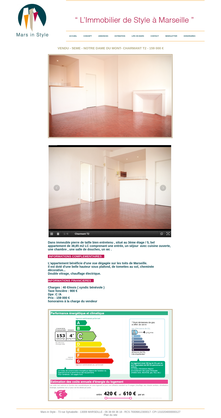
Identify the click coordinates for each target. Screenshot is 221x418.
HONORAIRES (189, 36)
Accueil (73, 36)
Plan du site (110, 414)
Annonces (103, 36)
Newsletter (171, 36)
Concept (87, 36)
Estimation (120, 36)
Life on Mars (138, 36)
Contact (154, 36)
